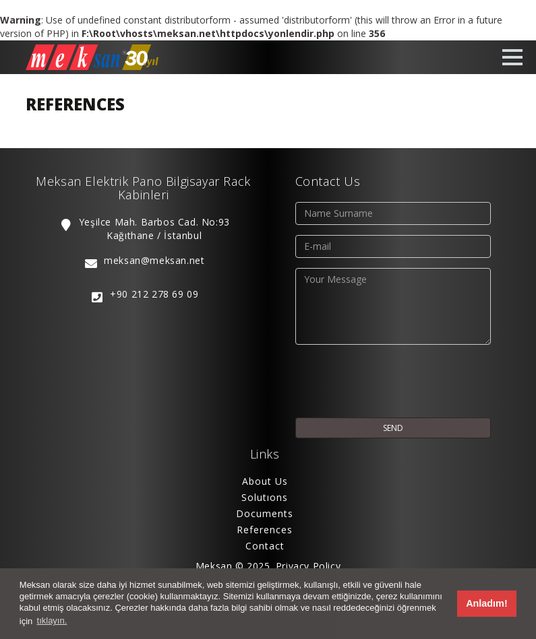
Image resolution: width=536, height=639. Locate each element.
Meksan (214, 566)
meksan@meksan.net (154, 260)
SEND (393, 428)
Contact (265, 545)
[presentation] (397, 381)
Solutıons (264, 497)
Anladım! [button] (487, 603)
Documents (264, 513)
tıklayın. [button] (52, 620)
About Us (265, 481)
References (265, 529)
